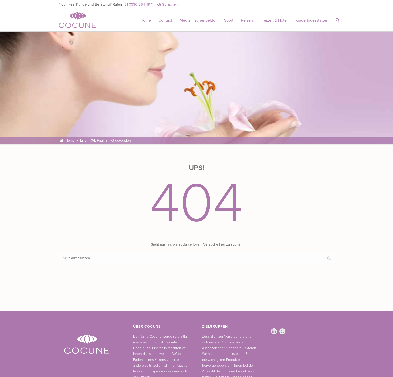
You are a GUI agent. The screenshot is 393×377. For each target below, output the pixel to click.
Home (145, 20)
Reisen (247, 20)
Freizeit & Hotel (274, 20)
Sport (228, 20)
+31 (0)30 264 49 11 (138, 4)
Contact (165, 20)
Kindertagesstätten (311, 20)
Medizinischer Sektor (198, 20)
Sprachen (167, 4)
